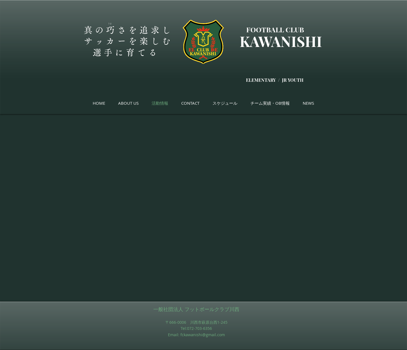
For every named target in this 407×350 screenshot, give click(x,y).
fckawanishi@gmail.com (202, 334)
